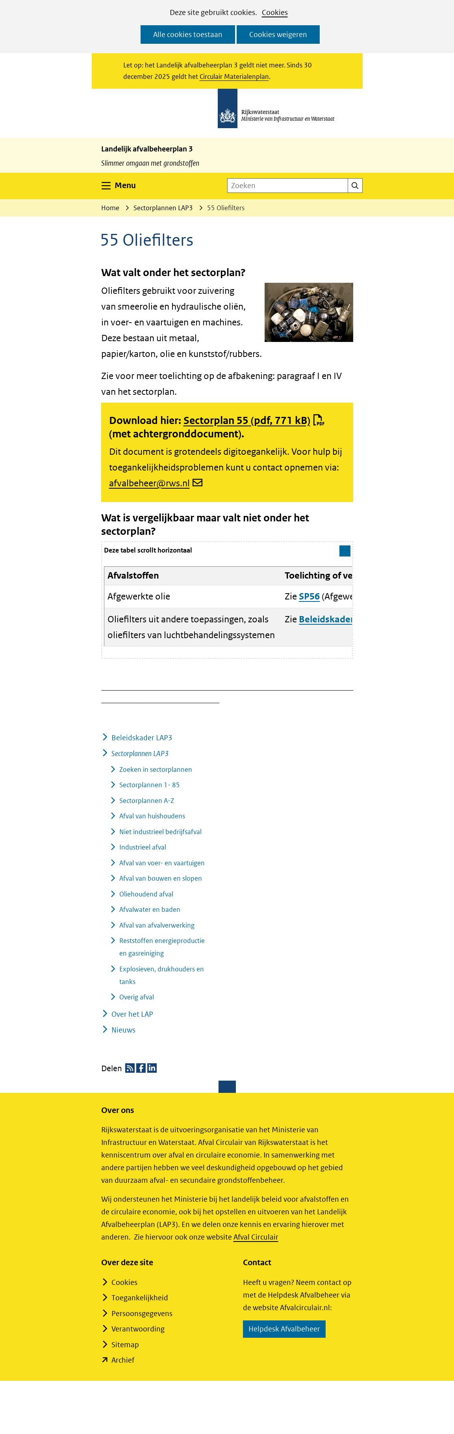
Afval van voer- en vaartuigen (162, 863)
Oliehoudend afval (146, 894)
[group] (227, 600)
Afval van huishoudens (152, 816)
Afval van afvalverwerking (157, 925)
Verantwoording (138, 1328)
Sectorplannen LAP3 (140, 753)
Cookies (275, 12)
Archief (122, 1360)
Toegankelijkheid (139, 1297)
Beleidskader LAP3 (141, 737)
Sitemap (125, 1344)
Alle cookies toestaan (187, 34)
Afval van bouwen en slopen (160, 878)
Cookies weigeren (278, 34)
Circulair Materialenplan (234, 76)
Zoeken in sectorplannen (155, 769)
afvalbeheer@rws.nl (156, 483)
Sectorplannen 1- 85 (149, 784)
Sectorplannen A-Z (146, 800)
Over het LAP (132, 1014)
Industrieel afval (142, 847)
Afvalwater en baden (149, 909)
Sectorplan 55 (253, 420)
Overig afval (136, 997)
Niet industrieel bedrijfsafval (160, 831)
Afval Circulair (255, 1237)
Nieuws (123, 1029)
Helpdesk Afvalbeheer (287, 1330)
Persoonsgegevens (141, 1313)
